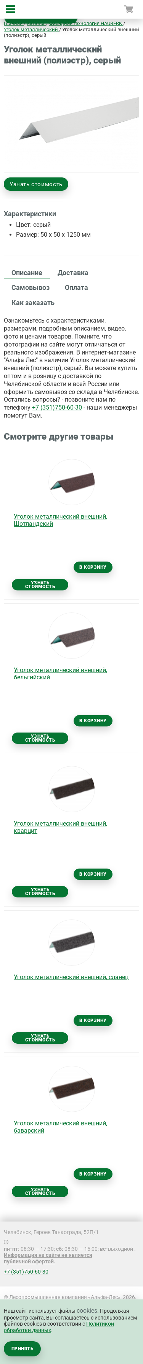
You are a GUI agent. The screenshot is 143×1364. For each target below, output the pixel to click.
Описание (26, 273)
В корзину (92, 567)
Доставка (73, 273)
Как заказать (33, 303)
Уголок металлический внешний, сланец (71, 977)
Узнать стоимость (36, 184)
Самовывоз (30, 287)
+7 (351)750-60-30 (57, 407)
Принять (22, 1348)
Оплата (76, 287)
